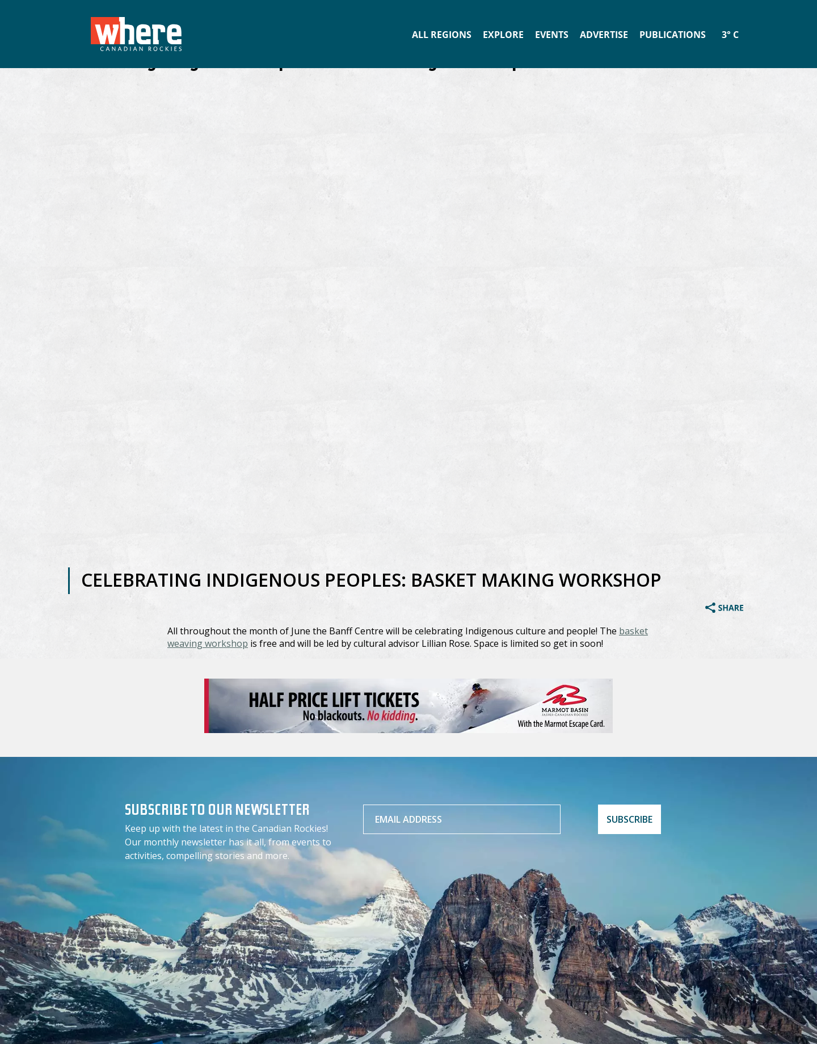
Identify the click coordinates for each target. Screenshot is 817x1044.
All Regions (441, 34)
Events (551, 34)
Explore (503, 34)
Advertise (604, 34)
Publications (672, 34)
